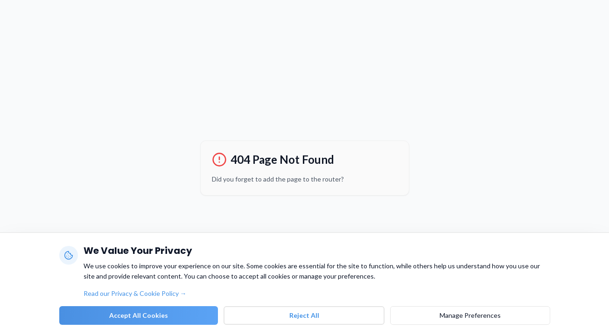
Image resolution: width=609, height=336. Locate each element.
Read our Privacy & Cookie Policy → (135, 293)
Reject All (304, 315)
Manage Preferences (470, 315)
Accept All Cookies (138, 315)
